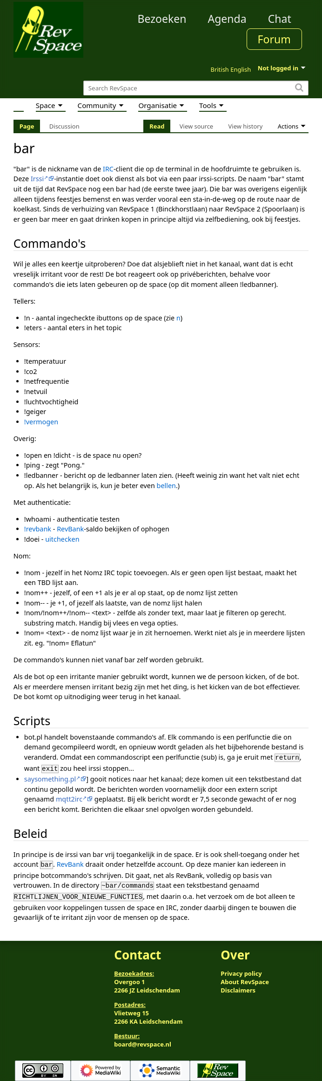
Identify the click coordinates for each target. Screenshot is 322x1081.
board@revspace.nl (142, 1039)
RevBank (70, 528)
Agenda (227, 18)
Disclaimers (238, 986)
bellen (166, 485)
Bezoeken (161, 18)
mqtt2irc (69, 797)
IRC (108, 168)
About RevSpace (245, 977)
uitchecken (62, 539)
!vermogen (41, 421)
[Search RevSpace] (196, 88)
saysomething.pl (50, 777)
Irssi (37, 178)
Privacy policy (241, 969)
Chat (279, 18)
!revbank (37, 528)
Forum (274, 39)
